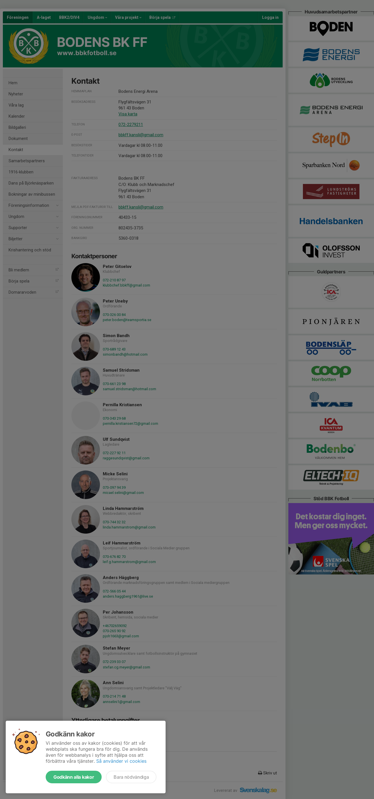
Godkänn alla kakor (73, 777)
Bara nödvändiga (131, 777)
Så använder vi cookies (121, 761)
